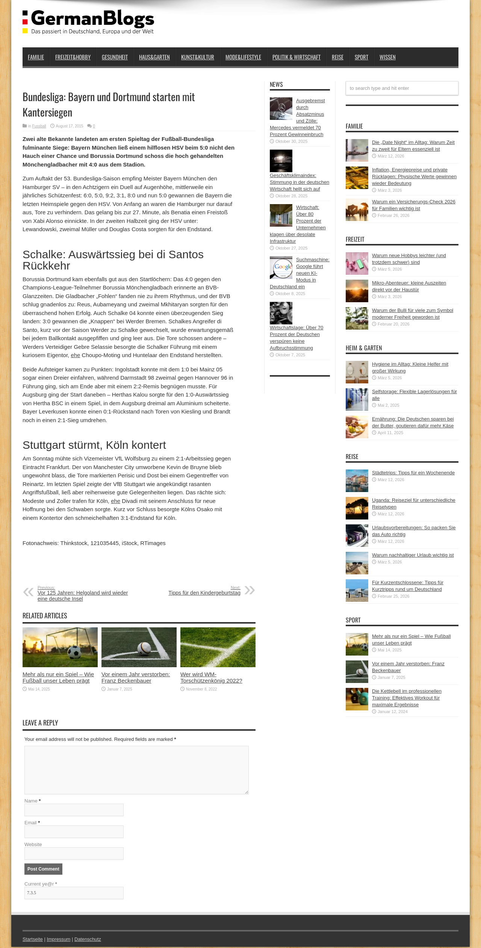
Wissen (388, 57)
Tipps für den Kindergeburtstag (194, 590)
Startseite (33, 940)
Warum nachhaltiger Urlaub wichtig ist (413, 555)
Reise (337, 57)
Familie (36, 57)
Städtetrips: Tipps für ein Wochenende (413, 473)
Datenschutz (88, 940)
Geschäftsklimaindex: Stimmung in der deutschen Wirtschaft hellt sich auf (299, 182)
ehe (75, 355)
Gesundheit (115, 57)
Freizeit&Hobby (73, 57)
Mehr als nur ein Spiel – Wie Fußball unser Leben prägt (58, 677)
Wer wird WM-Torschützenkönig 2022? (211, 677)
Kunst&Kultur (197, 57)
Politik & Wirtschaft (296, 57)
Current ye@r (40, 885)
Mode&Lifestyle (243, 57)
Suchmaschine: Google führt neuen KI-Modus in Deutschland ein (300, 273)
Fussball (39, 126)
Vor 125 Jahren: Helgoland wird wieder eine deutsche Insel (84, 593)
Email (30, 824)
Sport (361, 57)
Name (31, 802)
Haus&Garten (154, 57)
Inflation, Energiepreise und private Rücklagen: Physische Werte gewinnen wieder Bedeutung (414, 176)
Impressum (59, 940)
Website (33, 845)
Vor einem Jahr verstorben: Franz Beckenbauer (135, 677)
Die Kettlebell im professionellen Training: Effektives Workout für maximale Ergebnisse (407, 697)
